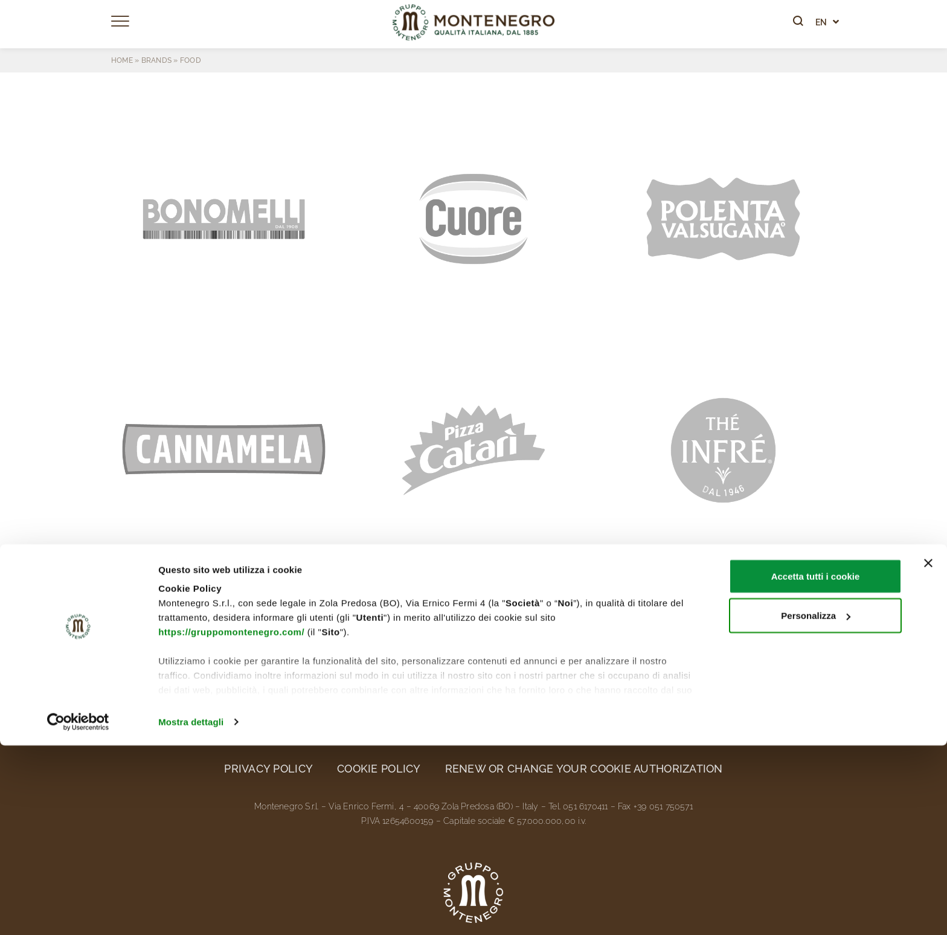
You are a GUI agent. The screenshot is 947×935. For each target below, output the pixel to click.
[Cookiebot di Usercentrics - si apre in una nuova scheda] (78, 911)
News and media (559, 641)
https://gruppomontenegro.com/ (231, 821)
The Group (143, 641)
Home (122, 60)
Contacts (798, 641)
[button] (224, 219)
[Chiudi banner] (928, 752)
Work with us (693, 641)
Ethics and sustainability (375, 641)
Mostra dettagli (190, 911)
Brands (156, 60)
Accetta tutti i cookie (815, 765)
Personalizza (815, 805)
